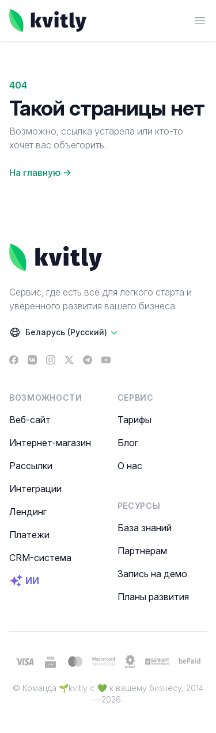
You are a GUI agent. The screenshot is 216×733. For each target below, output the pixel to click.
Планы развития (153, 596)
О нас (130, 465)
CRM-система (40, 557)
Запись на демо (152, 574)
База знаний (145, 528)
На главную (40, 172)
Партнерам (142, 551)
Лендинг (28, 511)
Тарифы (134, 419)
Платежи (29, 534)
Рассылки (30, 465)
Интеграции (35, 488)
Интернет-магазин (50, 442)
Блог (128, 442)
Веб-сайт (30, 419)
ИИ (24, 581)
